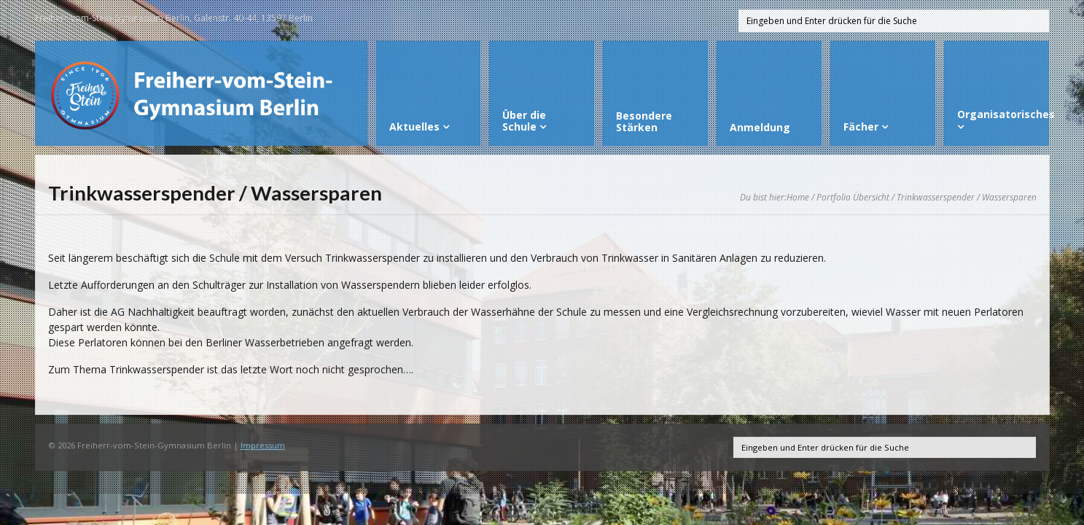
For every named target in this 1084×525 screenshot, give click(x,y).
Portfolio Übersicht (852, 197)
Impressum (263, 445)
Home (798, 197)
